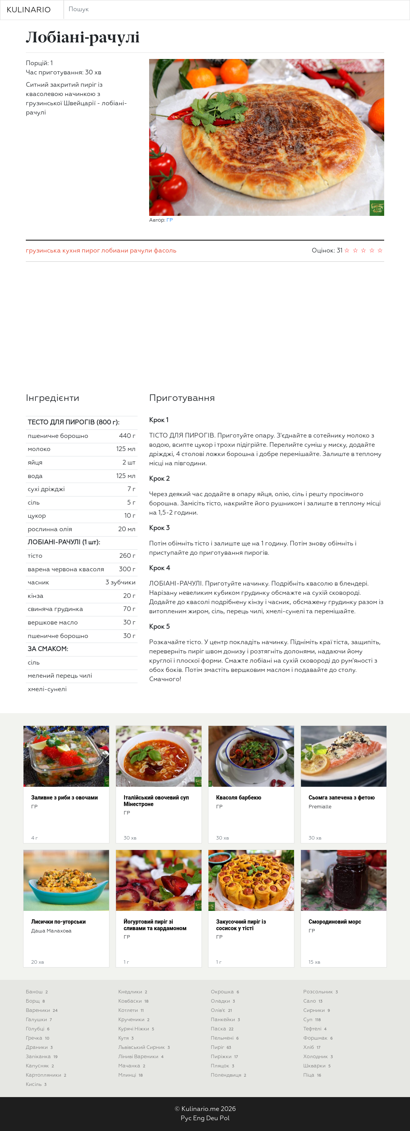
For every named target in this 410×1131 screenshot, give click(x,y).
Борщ (36, 1001)
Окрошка (225, 992)
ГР (169, 220)
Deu (212, 1119)
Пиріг (221, 1047)
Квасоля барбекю (238, 797)
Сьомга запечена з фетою (342, 797)
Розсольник (321, 992)
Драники (40, 1047)
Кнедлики (133, 992)
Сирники (317, 1010)
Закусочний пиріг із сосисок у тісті (241, 925)
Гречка (38, 1038)
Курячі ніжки (137, 1029)
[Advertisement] (205, 327)
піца (313, 1075)
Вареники (42, 1010)
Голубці (38, 1029)
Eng (199, 1119)
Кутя (126, 1038)
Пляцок (223, 1066)
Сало (313, 1001)
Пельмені (225, 1038)
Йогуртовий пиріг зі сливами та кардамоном (155, 925)
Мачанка (132, 1066)
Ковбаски (134, 1001)
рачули (141, 251)
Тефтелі (315, 1029)
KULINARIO (29, 10)
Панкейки (226, 1019)
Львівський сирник (144, 1047)
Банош (37, 992)
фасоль (165, 251)
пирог (91, 251)
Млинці (131, 1075)
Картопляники (47, 1075)
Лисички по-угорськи (58, 922)
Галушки (39, 1019)
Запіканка (42, 1056)
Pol (225, 1119)
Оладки (223, 1001)
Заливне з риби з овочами (64, 797)
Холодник (318, 1056)
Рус (186, 1119)
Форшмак (318, 1038)
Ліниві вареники (141, 1056)
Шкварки (317, 1066)
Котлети (131, 1010)
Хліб (312, 1047)
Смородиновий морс (335, 922)
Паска (223, 1029)
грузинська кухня (53, 251)
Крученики (134, 1019)
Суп (312, 1019)
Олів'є (222, 1010)
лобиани (114, 251)
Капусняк (40, 1066)
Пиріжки (225, 1056)
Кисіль (37, 1084)
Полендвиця (229, 1075)
